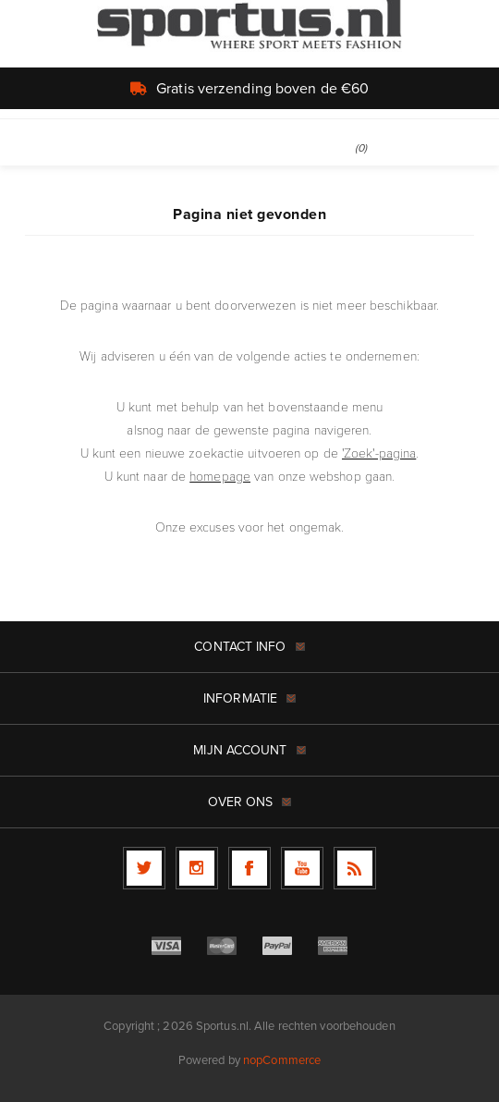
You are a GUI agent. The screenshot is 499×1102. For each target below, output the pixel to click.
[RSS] (354, 868)
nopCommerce (282, 1060)
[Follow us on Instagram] (196, 868)
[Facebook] (249, 868)
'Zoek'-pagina (379, 452)
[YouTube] (302, 868)
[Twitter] (144, 868)
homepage (219, 475)
